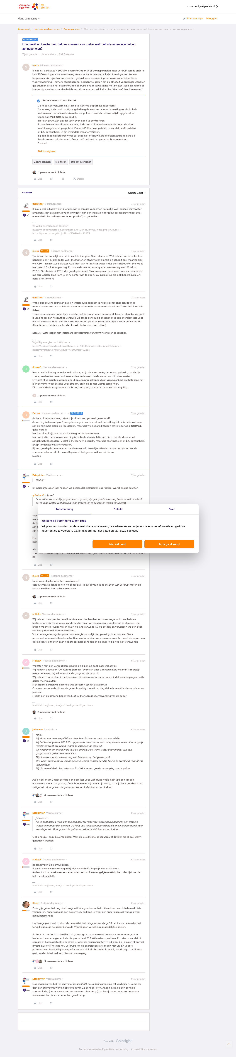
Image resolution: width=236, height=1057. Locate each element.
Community (24, 29)
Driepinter (38, 475)
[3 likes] (52, 961)
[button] (193, 18)
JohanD (36, 367)
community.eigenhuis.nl (203, 6)
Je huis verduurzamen (47, 29)
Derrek (36, 413)
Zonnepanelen (72, 29)
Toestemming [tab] (64, 508)
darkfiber (37, 203)
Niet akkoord (117, 544)
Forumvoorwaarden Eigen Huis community (103, 1049)
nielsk (35, 65)
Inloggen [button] (211, 18)
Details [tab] (118, 508)
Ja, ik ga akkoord (169, 544)
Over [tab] (172, 508)
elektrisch (60, 161)
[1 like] (48, 172)
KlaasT (36, 903)
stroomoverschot (81, 161)
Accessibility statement (144, 1049)
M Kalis (36, 614)
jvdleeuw (37, 729)
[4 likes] (52, 795)
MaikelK (36, 660)
